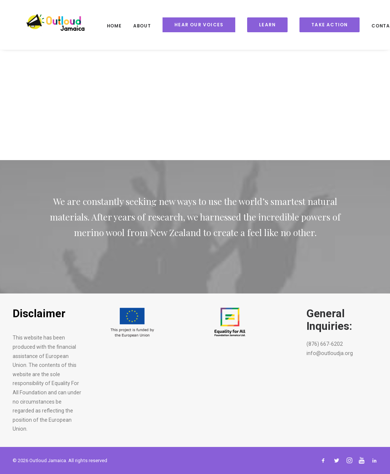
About (131, 26)
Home (103, 26)
